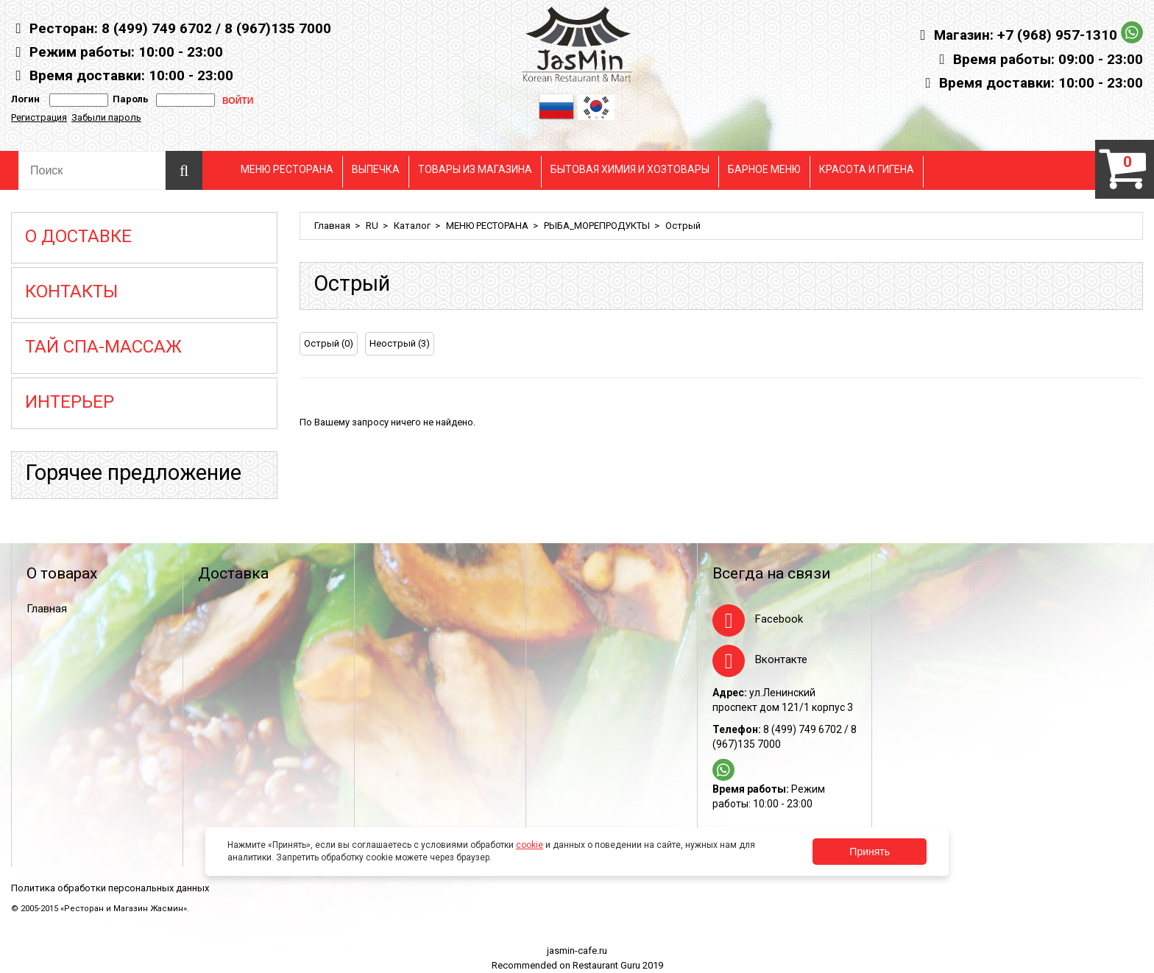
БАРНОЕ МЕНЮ (764, 169)
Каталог (412, 225)
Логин (25, 99)
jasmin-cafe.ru (577, 950)
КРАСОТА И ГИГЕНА (866, 169)
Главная (332, 225)
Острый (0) (328, 343)
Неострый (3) (399, 343)
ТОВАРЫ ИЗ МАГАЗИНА (475, 169)
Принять (869, 851)
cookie (529, 845)
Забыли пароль (106, 117)
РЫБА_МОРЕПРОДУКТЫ (597, 225)
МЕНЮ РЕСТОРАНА (287, 169)
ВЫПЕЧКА (376, 169)
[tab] (1113, 345)
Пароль (128, 99)
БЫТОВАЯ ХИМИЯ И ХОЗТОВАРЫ (630, 169)
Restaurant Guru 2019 (618, 965)
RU (372, 225)
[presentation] (1113, 345)
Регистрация (39, 117)
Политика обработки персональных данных (110, 888)
